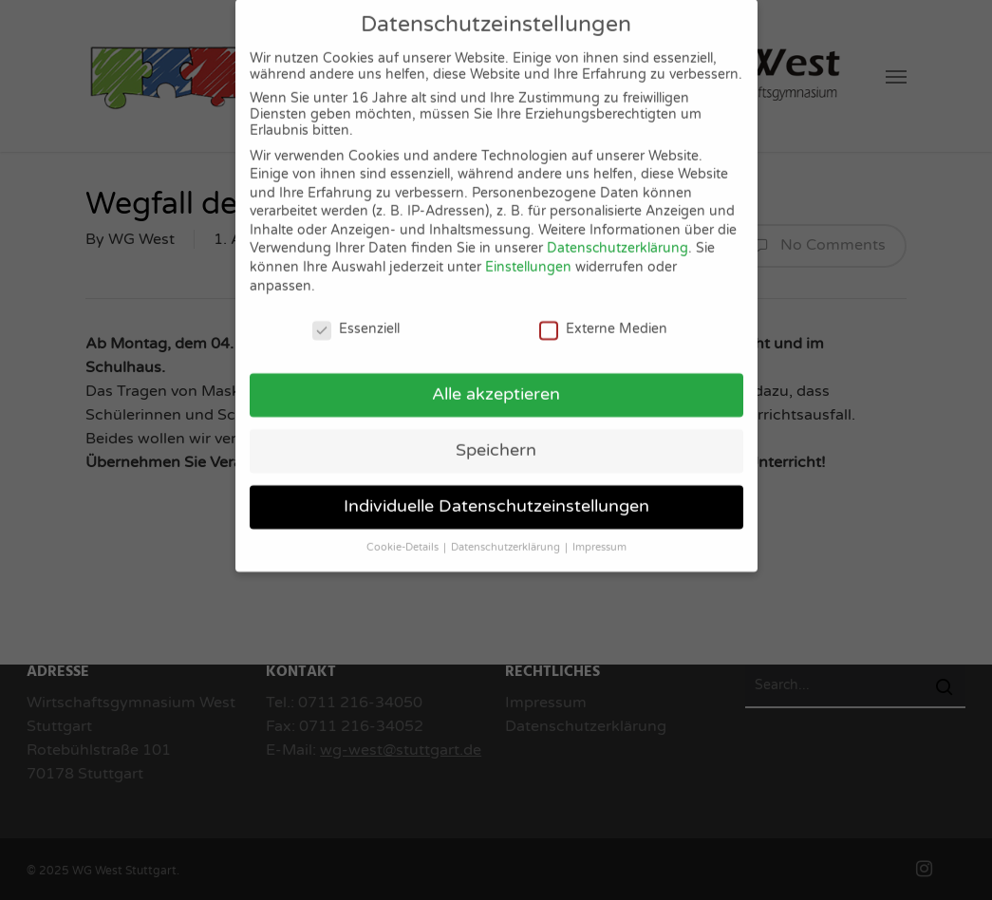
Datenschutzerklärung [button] (507, 534)
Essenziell (356, 316)
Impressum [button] (599, 534)
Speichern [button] (496, 437)
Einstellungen (528, 254)
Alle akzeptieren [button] (496, 381)
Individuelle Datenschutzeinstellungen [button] (496, 493)
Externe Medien (603, 316)
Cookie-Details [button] (403, 534)
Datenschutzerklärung (617, 236)
